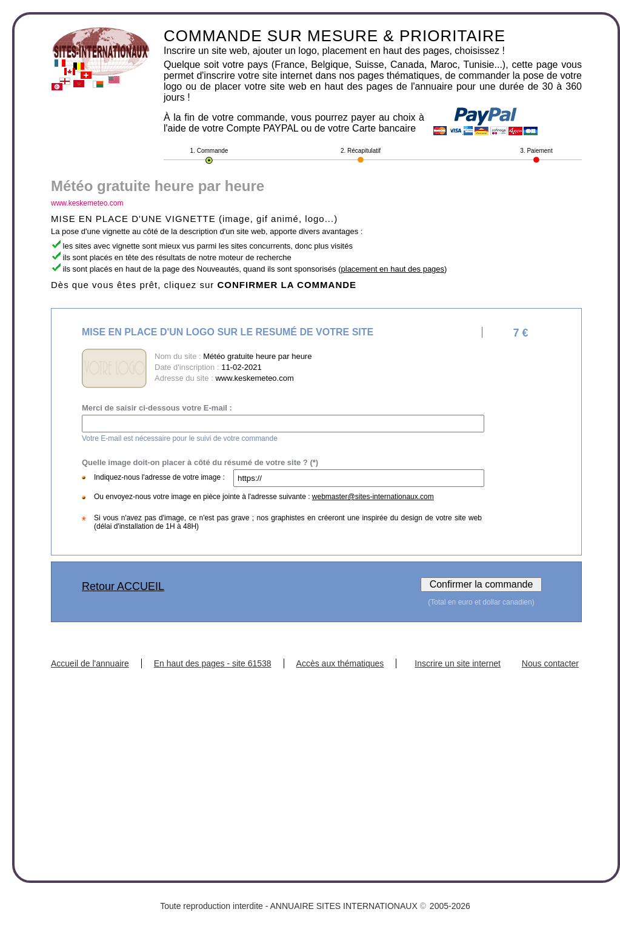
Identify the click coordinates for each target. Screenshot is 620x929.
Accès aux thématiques (340, 663)
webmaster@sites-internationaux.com (373, 496)
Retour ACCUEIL (123, 586)
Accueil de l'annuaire (90, 663)
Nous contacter (550, 663)
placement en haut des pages (393, 268)
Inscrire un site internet (458, 663)
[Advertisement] (316, 759)
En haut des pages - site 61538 (213, 663)
